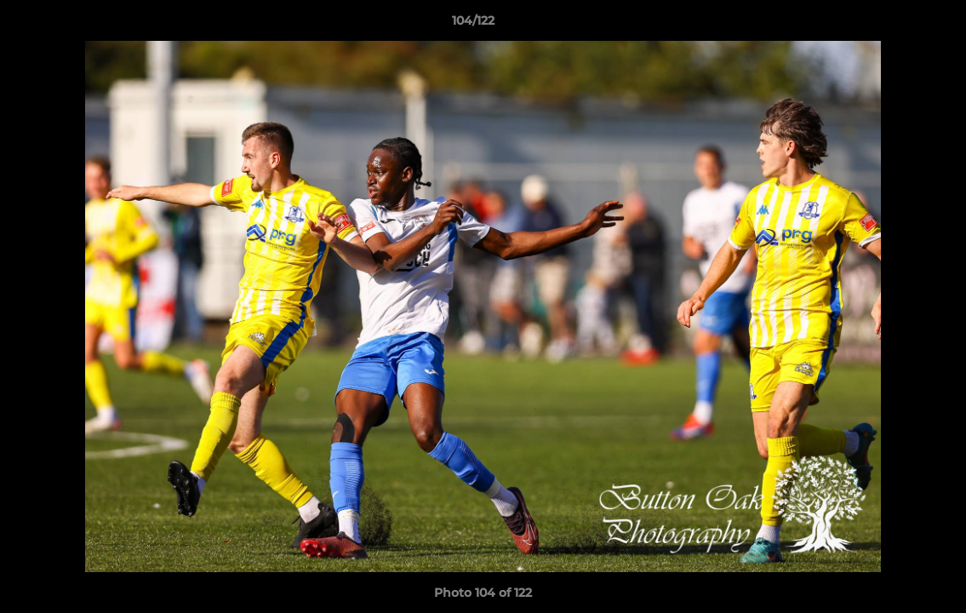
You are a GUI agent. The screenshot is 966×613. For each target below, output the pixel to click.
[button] (894, 24)
